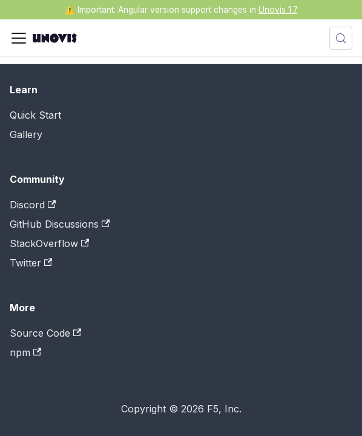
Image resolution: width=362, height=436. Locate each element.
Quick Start (35, 115)
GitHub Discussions (60, 224)
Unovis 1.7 (278, 10)
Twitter (31, 263)
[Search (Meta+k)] (340, 38)
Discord (33, 205)
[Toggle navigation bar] (19, 38)
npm (25, 352)
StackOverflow (49, 243)
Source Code (45, 333)
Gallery (26, 134)
